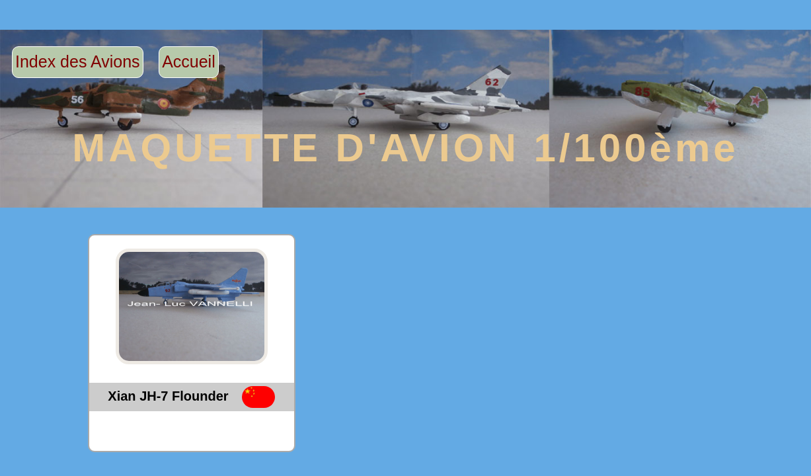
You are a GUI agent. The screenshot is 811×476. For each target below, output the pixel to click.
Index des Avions (77, 61)
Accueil (188, 61)
